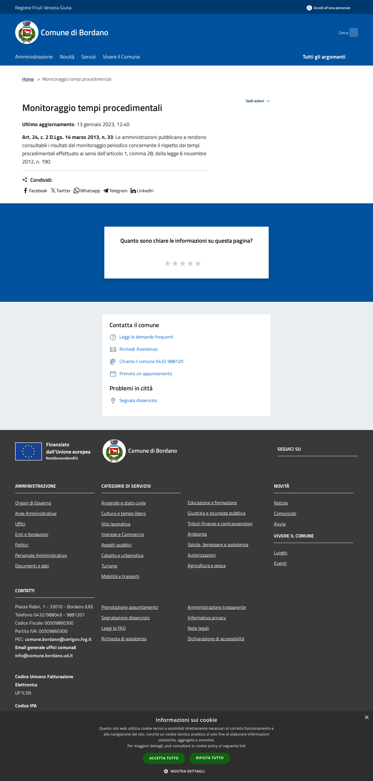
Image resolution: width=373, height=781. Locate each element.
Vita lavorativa (115, 523)
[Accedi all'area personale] (328, 8)
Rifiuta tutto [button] (210, 757)
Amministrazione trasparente (217, 607)
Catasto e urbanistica (122, 555)
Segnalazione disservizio (125, 617)
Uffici (20, 523)
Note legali (198, 628)
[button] (186, 771)
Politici (22, 544)
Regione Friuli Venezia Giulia (43, 7)
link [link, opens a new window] (243, 745)
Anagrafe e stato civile (123, 502)
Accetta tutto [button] (164, 758)
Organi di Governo (33, 502)
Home (28, 78)
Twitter (60, 190)
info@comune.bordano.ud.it (44, 655)
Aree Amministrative (36, 513)
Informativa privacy (207, 617)
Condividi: (37, 180)
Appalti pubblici (116, 544)
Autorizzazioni (202, 554)
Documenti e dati (32, 565)
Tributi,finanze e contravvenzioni (220, 523)
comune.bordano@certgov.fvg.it (58, 639)
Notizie (281, 502)
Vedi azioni (259, 101)
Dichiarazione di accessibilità (216, 638)
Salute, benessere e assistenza (218, 544)
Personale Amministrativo (41, 555)
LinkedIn (142, 190)
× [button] (366, 717)
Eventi (280, 563)
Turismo (109, 565)
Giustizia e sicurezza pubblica (216, 512)
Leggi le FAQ (113, 628)
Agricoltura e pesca (207, 565)
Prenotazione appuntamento (129, 607)
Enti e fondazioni (31, 534)
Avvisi (280, 523)
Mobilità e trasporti (120, 576)
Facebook (34, 190)
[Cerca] (351, 32)
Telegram (114, 190)
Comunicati (285, 513)
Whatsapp (86, 190)
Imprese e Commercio (122, 534)
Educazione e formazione (212, 502)
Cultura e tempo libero (123, 513)
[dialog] (186, 746)
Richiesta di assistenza (123, 638)
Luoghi (280, 552)
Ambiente (197, 533)
